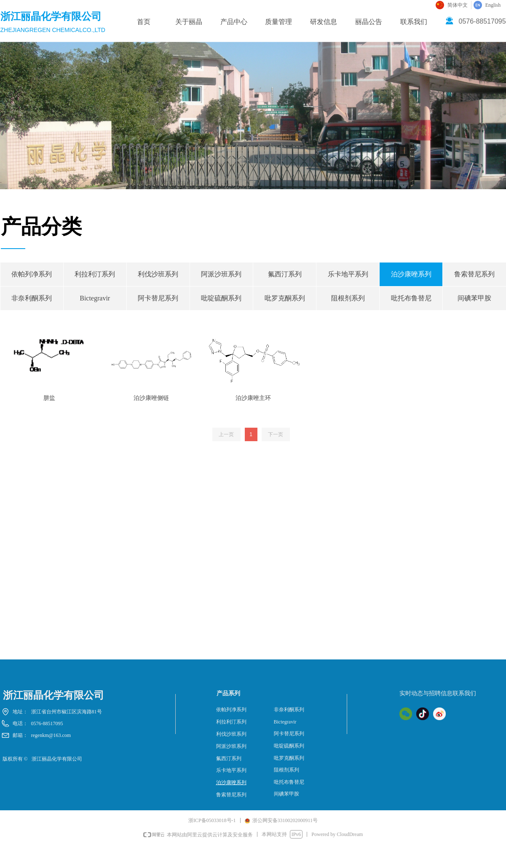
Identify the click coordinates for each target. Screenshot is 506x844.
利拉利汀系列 (95, 274)
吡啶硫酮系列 (221, 298)
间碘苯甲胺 (286, 794)
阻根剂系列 (348, 298)
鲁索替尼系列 (231, 795)
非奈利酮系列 (31, 298)
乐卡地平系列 (348, 274)
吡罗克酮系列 (285, 298)
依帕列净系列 (31, 274)
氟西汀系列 (285, 274)
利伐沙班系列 (158, 274)
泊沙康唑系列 (411, 274)
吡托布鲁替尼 (411, 298)
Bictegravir (95, 298)
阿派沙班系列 (221, 274)
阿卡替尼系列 (158, 298)
